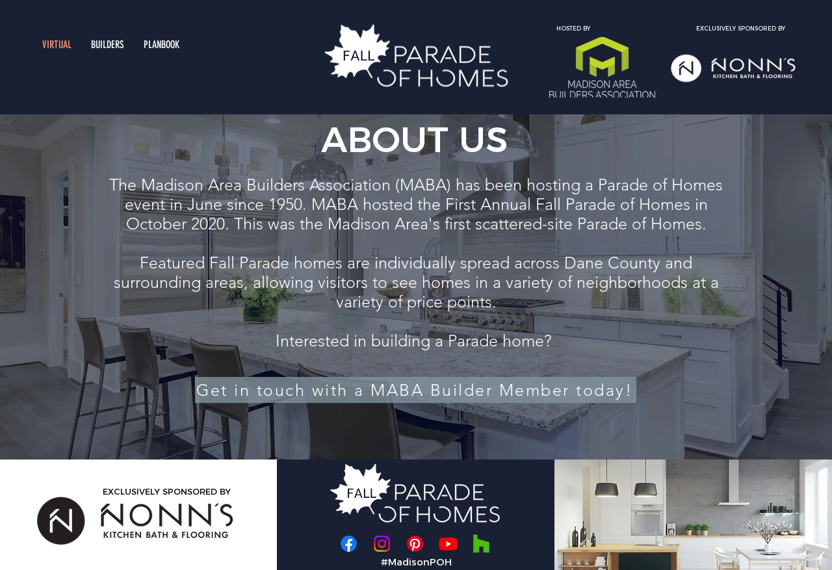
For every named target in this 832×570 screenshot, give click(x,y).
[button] (107, 44)
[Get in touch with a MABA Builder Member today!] (415, 390)
